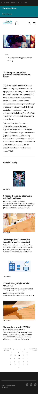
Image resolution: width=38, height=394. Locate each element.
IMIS (7, 2)
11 (26, 352)
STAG (20, 2)
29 (19, 365)
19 (19, 358)
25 (23, 361)
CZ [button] (3, 2)
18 (15, 358)
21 (27, 358)
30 (23, 365)
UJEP (25, 2)
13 (15, 355)
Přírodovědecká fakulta (9, 8)
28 (15, 365)
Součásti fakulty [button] (19, 14)
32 (19, 368)
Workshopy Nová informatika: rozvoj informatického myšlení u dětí (16, 242)
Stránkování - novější (7, 349)
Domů (7, 54)
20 (23, 358)
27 (10, 365)
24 (19, 361)
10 (22, 352)
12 (11, 355)
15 (23, 355)
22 (10, 361)
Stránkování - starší (33, 349)
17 (10, 358)
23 (15, 361)
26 (27, 361)
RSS (3, 385)
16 (27, 355)
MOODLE (13, 2)
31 (27, 365)
